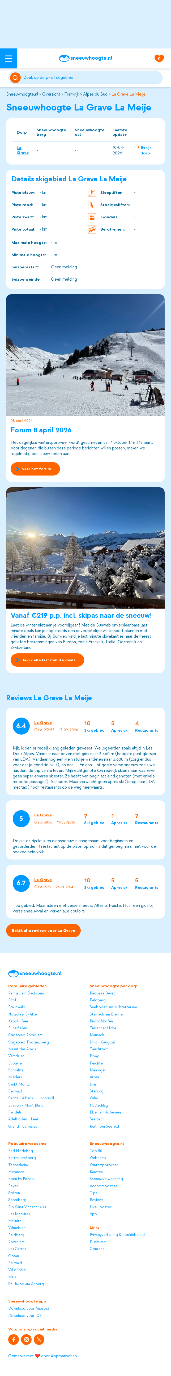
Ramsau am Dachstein (26, 993)
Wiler (94, 1098)
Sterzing (97, 1091)
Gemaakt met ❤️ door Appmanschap (42, 1356)
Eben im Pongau (21, 1179)
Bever (13, 1186)
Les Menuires (19, 1214)
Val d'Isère (17, 1270)
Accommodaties (103, 1186)
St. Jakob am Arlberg (26, 1284)
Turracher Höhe (103, 1028)
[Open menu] (8, 58)
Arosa (94, 1077)
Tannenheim (18, 1165)
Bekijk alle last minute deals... (47, 660)
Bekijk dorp (146, 150)
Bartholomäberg (22, 1158)
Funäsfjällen (17, 1028)
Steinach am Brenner (107, 1014)
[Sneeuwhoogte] (85, 58)
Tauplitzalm (99, 1049)
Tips (93, 1193)
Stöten (14, 1193)
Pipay (94, 1056)
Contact (97, 1249)
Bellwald (15, 1091)
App (93, 1214)
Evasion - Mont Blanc (26, 1105)
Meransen (16, 1172)
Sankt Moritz (19, 1084)
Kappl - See (18, 1021)
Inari (93, 1084)
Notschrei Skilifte (22, 1014)
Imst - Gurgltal (102, 1042)
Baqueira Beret (102, 993)
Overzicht (51, 94)
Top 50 (96, 1151)
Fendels (14, 1112)
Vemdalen (16, 1056)
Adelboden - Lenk (23, 1119)
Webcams (98, 1158)
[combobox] (92, 77)
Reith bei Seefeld (104, 1126)
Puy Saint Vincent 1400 (27, 1207)
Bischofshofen (101, 1021)
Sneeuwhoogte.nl (22, 94)
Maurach (97, 1035)
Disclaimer (98, 1242)
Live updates (100, 1207)
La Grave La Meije (129, 94)
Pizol (12, 1000)
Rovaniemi (16, 1242)
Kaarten (96, 1172)
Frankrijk (71, 94)
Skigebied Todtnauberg (28, 1042)
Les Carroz (17, 1249)
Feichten (97, 1063)
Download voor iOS (25, 1315)
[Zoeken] (92, 77)
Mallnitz (14, 1221)
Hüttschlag (99, 1105)
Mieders (15, 1077)
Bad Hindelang (20, 1151)
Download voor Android (28, 1308)
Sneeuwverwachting (106, 1179)
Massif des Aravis (22, 1049)
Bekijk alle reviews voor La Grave (43, 930)
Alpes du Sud (95, 94)
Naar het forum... (35, 469)
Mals (12, 1277)
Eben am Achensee (105, 1112)
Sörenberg (17, 1200)
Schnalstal (16, 1070)
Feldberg (98, 1000)
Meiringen (98, 1070)
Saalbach (97, 1119)
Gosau (13, 1256)
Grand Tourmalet (22, 1126)
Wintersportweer (104, 1165)
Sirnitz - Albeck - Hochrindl (31, 1098)
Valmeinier (16, 1228)
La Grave (23, 150)
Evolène (15, 1063)
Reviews (96, 1200)
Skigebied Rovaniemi (25, 1035)
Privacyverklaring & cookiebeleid (117, 1234)
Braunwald (16, 1007)
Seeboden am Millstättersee (113, 1007)
